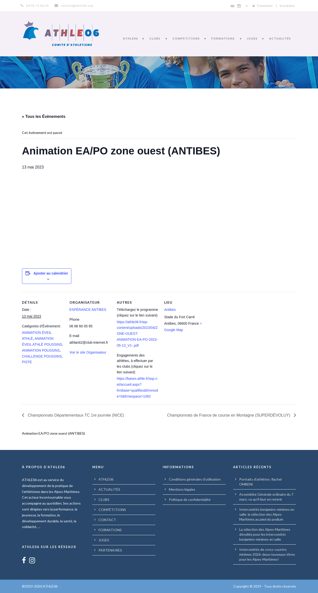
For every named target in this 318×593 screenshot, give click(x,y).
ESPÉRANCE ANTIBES (87, 310)
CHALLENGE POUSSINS (42, 356)
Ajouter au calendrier (50, 273)
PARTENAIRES (110, 550)
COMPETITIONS (186, 38)
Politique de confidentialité (190, 499)
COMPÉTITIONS (112, 510)
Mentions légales (182, 489)
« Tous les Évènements (43, 116)
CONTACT (107, 520)
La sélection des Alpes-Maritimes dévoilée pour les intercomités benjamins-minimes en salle (264, 534)
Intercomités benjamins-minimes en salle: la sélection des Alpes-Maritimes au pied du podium (266, 514)
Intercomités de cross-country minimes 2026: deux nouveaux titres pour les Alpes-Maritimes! (267, 554)
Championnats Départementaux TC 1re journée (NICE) (75, 415)
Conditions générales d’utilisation (195, 479)
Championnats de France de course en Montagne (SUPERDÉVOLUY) (229, 415)
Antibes (170, 310)
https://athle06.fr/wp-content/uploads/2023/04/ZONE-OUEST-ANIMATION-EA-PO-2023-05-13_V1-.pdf (137, 333)
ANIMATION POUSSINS (41, 350)
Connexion (265, 6)
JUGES (252, 38)
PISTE (27, 362)
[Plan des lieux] (238, 326)
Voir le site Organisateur (87, 352)
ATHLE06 (130, 38)
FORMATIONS (223, 38)
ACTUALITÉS (280, 38)
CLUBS (154, 38)
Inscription (287, 6)
